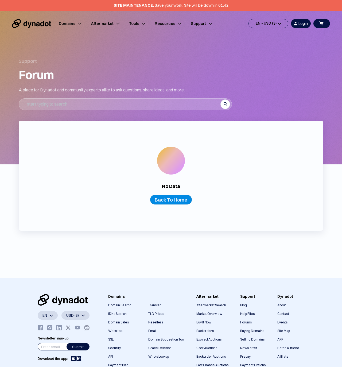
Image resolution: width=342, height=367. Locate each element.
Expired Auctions (208, 339)
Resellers (155, 322)
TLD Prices (156, 314)
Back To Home (171, 200)
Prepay (245, 356)
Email (152, 331)
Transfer (154, 305)
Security (114, 348)
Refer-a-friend (288, 348)
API (110, 356)
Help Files (247, 314)
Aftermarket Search (211, 305)
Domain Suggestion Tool (166, 339)
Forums (246, 322)
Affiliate (283, 356)
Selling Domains (252, 339)
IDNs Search (117, 314)
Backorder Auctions (211, 356)
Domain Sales (118, 322)
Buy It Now (203, 322)
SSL (111, 339)
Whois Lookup (158, 356)
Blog (243, 305)
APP (280, 339)
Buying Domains (252, 331)
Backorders (205, 331)
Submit (78, 347)
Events (282, 322)
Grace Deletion (160, 348)
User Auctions (206, 348)
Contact (283, 314)
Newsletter (248, 348)
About (281, 305)
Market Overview (209, 314)
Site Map (283, 331)
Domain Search (119, 305)
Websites (115, 331)
